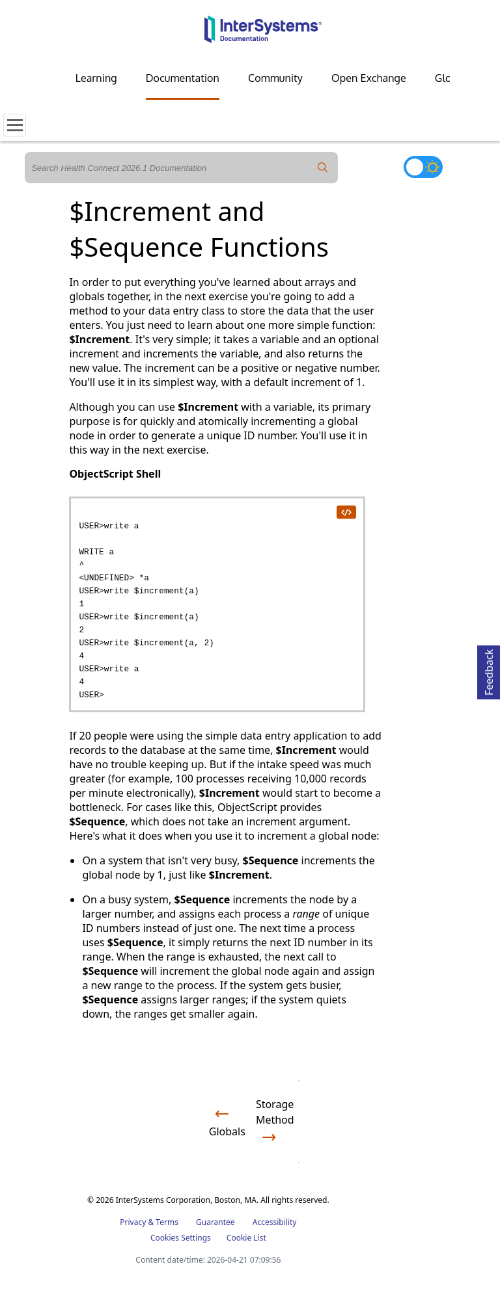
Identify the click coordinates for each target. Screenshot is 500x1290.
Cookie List (246, 1237)
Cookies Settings (180, 1238)
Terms (167, 1222)
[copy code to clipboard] (345, 511)
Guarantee (215, 1222)
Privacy (133, 1222)
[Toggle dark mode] (423, 167)
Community (275, 77)
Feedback (489, 670)
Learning (96, 77)
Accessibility (275, 1222)
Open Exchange (368, 77)
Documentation (182, 77)
